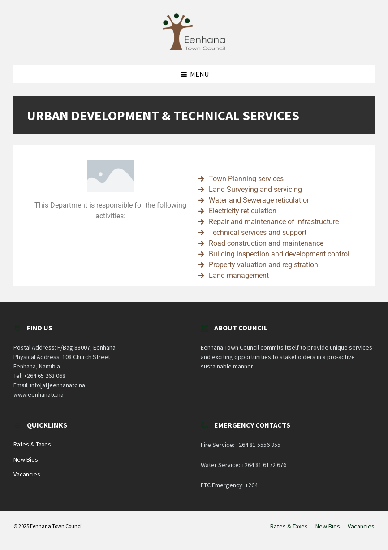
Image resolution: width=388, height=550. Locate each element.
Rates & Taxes (32, 444)
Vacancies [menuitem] (361, 526)
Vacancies (26, 474)
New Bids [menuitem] (327, 526)
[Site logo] (194, 47)
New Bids (25, 459)
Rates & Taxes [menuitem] (289, 526)
